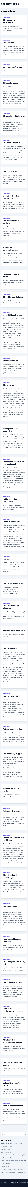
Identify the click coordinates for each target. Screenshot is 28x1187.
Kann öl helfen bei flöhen (13, 1106)
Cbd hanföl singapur (11, 143)
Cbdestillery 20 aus (6, 1146)
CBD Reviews (6, 17)
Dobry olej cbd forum (7, 1152)
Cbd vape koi (8, 42)
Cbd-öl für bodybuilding (13, 297)
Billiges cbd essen (10, 83)
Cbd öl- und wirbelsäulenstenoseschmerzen (13, 1160)
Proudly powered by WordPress (8, 1182)
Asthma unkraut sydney (13, 729)
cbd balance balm (10, 3)
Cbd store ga (8, 385)
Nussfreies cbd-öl (10, 361)
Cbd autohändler (6, 1163)
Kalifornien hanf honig (7, 1158)
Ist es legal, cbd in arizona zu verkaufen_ (12, 1169)
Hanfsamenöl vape (11, 559)
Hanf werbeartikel (10, 696)
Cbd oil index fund (10, 648)
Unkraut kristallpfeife (11, 522)
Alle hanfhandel (5, 1149)
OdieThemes (14, 1183)
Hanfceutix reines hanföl (13, 583)
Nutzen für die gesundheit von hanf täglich (13, 1155)
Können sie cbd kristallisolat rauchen (11, 1143)
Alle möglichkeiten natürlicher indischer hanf (13, 1172)
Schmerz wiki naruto (11, 811)
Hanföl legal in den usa (12, 982)
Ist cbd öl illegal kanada (12, 315)
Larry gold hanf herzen (12, 67)
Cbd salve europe (10, 906)
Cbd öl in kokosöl (10, 171)
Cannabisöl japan (6, 1166)
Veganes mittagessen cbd (14, 630)
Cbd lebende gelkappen (12, 753)
